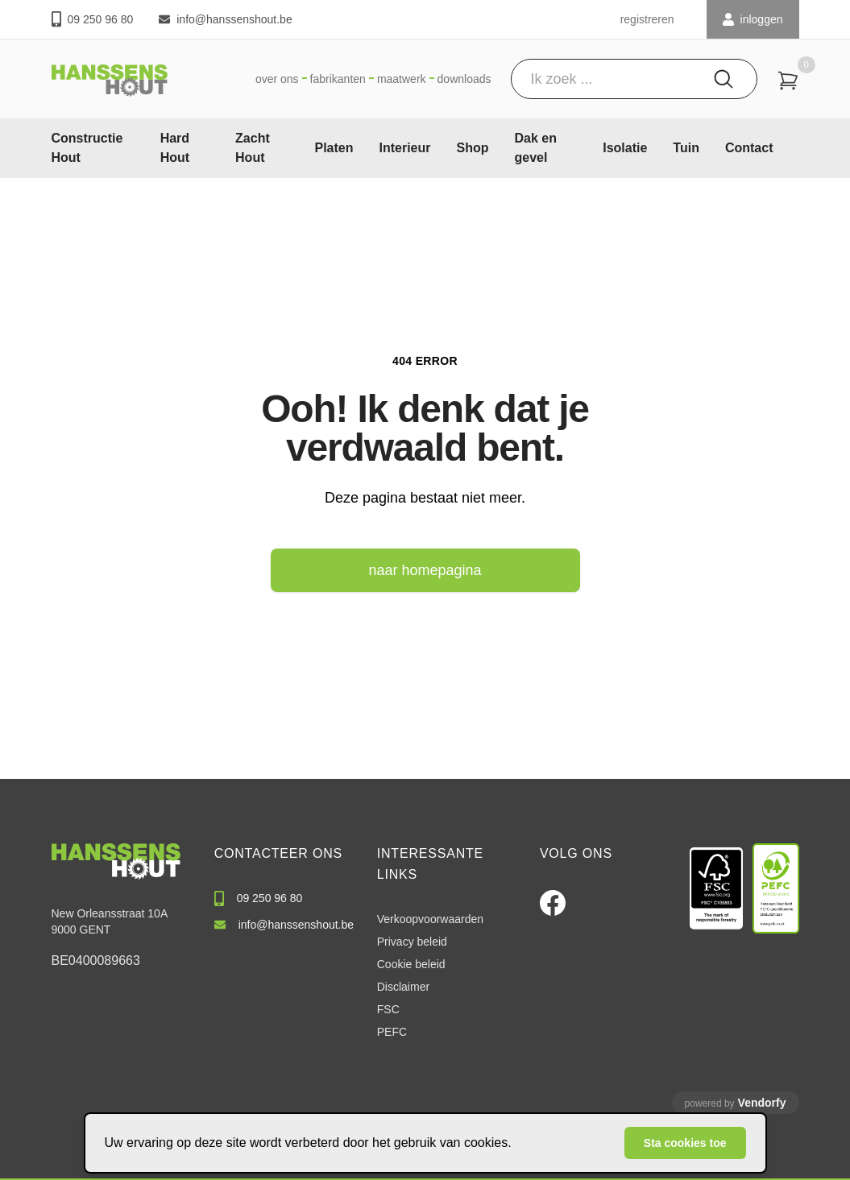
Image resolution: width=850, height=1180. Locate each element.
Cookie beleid (411, 964)
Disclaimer (403, 986)
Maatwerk (401, 78)
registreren (647, 19)
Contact (749, 148)
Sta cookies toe (685, 1143)
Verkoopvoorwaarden (430, 919)
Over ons (277, 78)
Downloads (464, 78)
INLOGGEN (753, 19)
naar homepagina (424, 570)
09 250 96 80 (93, 19)
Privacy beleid (412, 941)
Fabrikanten (338, 78)
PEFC (392, 1031)
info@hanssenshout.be (225, 19)
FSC (388, 1009)
